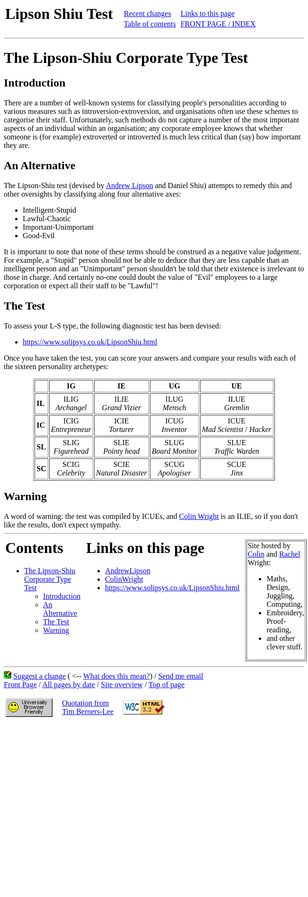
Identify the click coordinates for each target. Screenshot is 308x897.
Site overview (121, 685)
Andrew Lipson (129, 185)
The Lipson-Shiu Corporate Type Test (49, 579)
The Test (56, 622)
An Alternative (60, 609)
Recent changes (147, 13)
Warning (56, 630)
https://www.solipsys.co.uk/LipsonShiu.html (90, 342)
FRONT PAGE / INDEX (218, 24)
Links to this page (208, 13)
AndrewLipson (127, 571)
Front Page (20, 685)
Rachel (289, 554)
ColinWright (124, 579)
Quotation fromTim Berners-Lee (88, 707)
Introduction (61, 596)
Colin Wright (199, 516)
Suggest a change (39, 676)
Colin (255, 554)
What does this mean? (116, 676)
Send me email (180, 676)
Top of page (167, 685)
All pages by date (68, 685)
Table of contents (150, 24)
